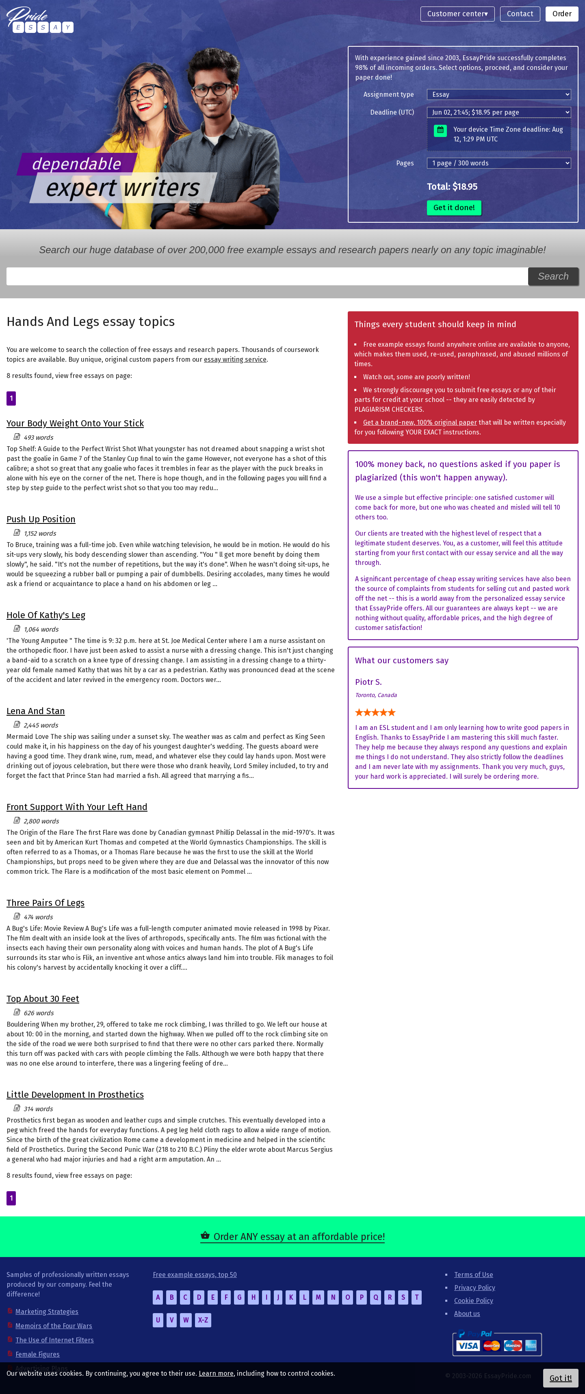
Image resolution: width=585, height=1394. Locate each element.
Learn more (216, 1373)
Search (553, 276)
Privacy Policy (474, 1288)
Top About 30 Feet (42, 998)
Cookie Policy (473, 1301)
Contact (520, 13)
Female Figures (37, 1354)
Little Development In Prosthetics (75, 1094)
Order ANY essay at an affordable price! (299, 1236)
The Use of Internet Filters (54, 1340)
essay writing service (235, 359)
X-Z (203, 1320)
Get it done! (454, 207)
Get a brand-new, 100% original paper (420, 422)
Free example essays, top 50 (195, 1275)
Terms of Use (473, 1275)
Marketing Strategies (46, 1312)
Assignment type (389, 94)
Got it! (561, 1378)
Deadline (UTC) (392, 112)
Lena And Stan (35, 711)
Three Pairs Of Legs (45, 902)
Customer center (455, 13)
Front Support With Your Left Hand (76, 806)
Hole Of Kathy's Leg (45, 615)
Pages (405, 163)
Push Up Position (41, 519)
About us (467, 1314)
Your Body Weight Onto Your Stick (75, 423)
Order (562, 13)
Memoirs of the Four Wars (53, 1326)
